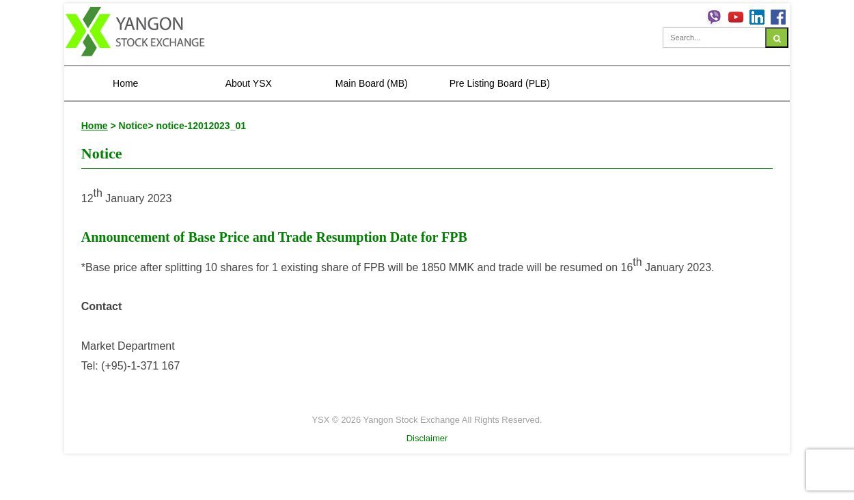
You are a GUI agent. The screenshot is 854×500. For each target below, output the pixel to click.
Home (125, 83)
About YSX (248, 83)
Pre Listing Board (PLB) (500, 83)
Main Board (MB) (371, 83)
